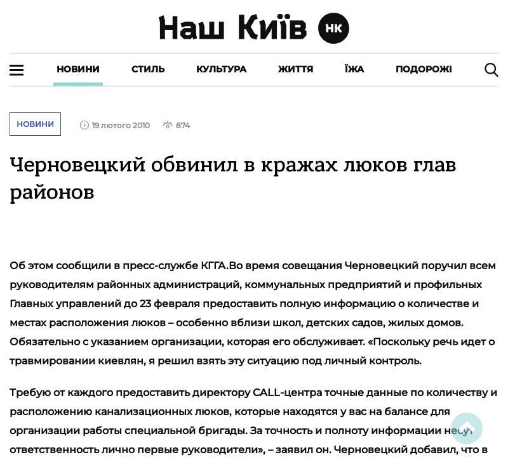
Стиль (147, 69)
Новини (78, 69)
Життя (295, 69)
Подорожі (424, 69)
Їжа (354, 69)
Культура (221, 69)
